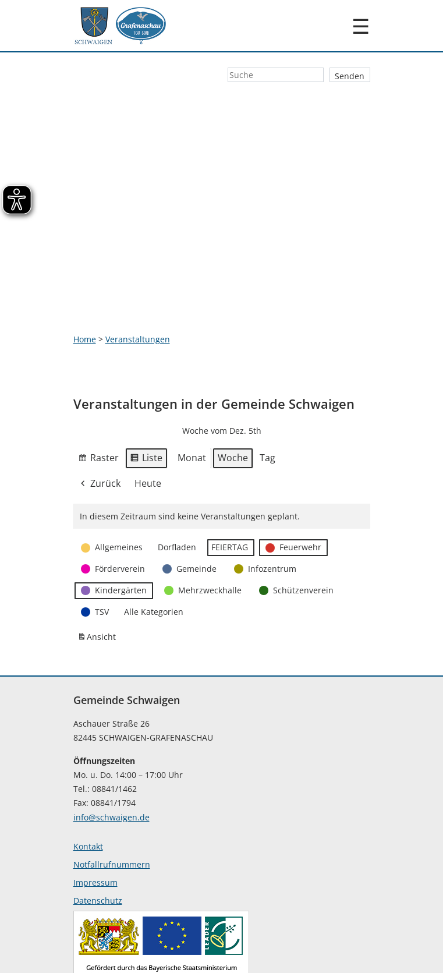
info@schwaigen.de (111, 752)
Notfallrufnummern (111, 799)
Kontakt (88, 781)
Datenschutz (97, 835)
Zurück (100, 419)
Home (84, 273)
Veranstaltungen (137, 273)
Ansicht (98, 574)
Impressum (95, 817)
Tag (267, 393)
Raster (98, 395)
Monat (192, 393)
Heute (147, 418)
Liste (146, 395)
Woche (233, 393)
